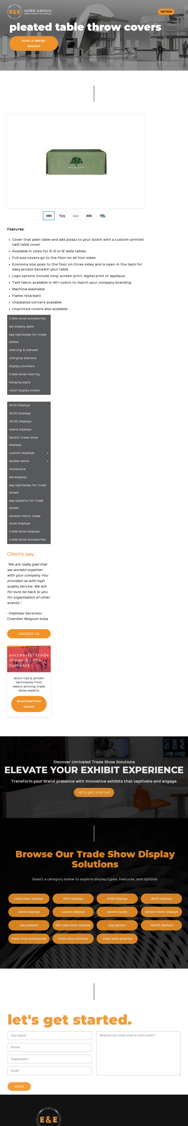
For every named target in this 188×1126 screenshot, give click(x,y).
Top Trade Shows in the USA (86, 961)
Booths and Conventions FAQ (87, 1058)
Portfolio (73, 968)
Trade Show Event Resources (87, 931)
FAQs (71, 1051)
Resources (75, 923)
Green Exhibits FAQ (80, 1096)
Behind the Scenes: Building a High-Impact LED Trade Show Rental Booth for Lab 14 (150, 972)
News (129, 923)
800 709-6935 (38, 960)
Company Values (136, 990)
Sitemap (130, 1043)
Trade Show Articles (80, 953)
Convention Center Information (88, 946)
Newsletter (132, 1021)
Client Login (75, 976)
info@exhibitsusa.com (36, 971)
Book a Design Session (34, 56)
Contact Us (132, 1036)
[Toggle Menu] (180, 12)
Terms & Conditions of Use (124, 1119)
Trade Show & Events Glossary (87, 938)
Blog (128, 1013)
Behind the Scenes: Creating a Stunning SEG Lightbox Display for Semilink (148, 957)
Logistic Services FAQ (81, 1088)
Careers (130, 998)
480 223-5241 (36, 988)
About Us (132, 983)
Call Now (165, 11)
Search (129, 1028)
